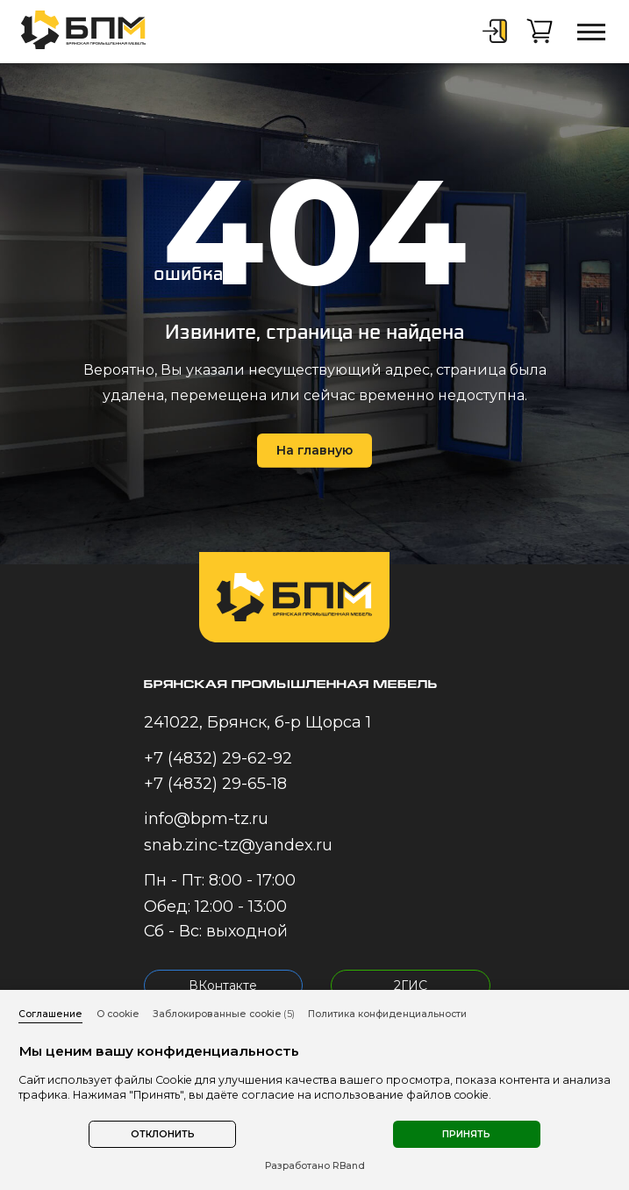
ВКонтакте (223, 985)
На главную (314, 450)
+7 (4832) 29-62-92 (218, 758)
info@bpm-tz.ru (206, 818)
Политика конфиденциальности (387, 1014)
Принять (466, 1134)
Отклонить (163, 1134)
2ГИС (410, 985)
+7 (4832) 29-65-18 (215, 783)
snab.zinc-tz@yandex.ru (238, 845)
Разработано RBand (315, 1166)
